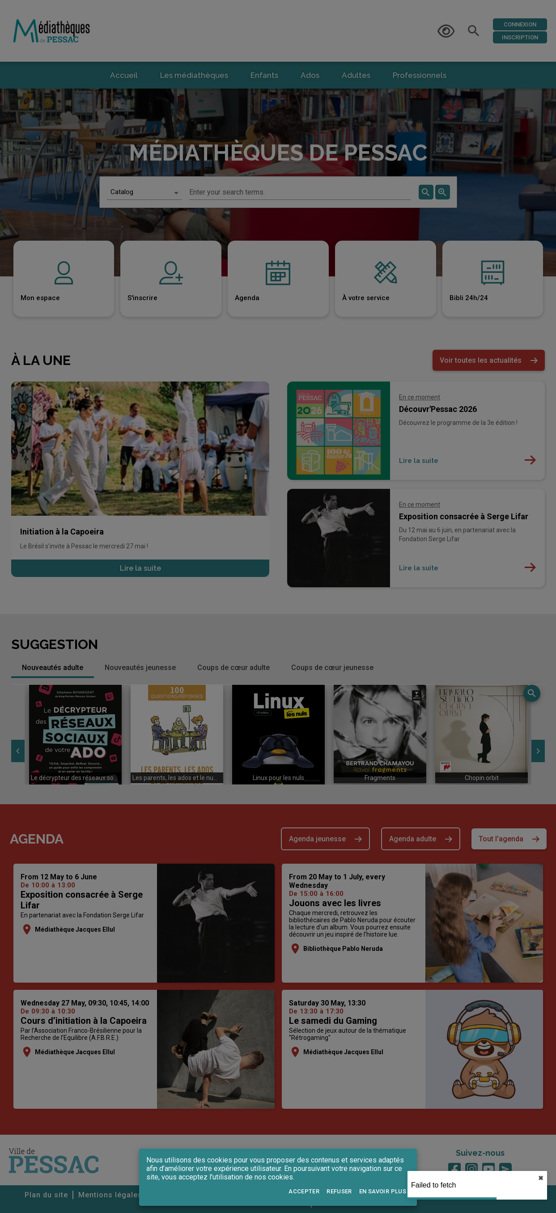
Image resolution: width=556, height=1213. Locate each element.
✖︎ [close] (540, 1178)
